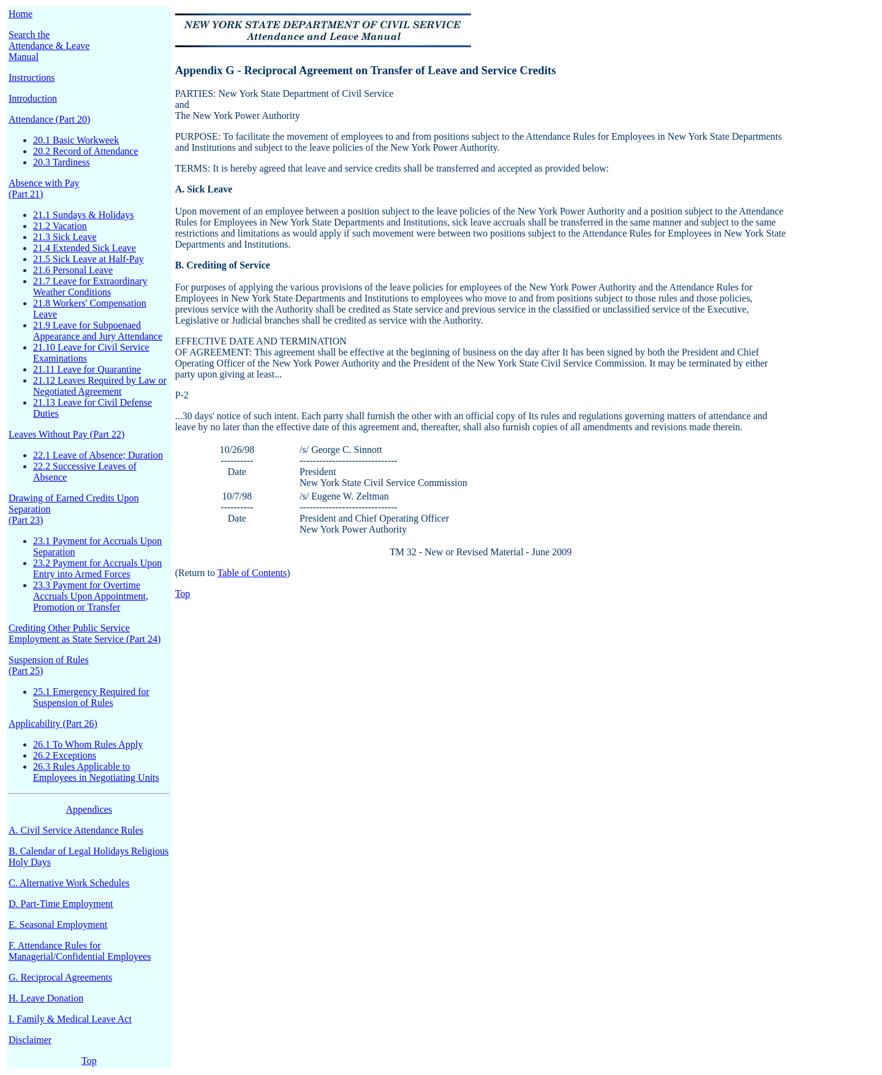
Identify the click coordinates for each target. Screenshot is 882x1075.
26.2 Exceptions (64, 755)
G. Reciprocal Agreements (60, 977)
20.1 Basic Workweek (76, 140)
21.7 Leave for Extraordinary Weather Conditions (90, 286)
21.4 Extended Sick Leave (84, 248)
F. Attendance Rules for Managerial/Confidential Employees (80, 951)
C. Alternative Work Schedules (69, 883)
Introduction (33, 98)
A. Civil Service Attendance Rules (76, 830)
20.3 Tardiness (61, 162)
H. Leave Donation (46, 998)
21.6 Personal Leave (73, 270)
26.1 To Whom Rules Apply (88, 744)
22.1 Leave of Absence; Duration (98, 455)
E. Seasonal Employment (58, 924)
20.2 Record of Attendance (85, 151)
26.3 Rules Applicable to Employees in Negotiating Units (96, 772)
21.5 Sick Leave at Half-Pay (88, 259)
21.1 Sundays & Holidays (83, 215)
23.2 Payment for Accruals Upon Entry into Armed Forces (97, 568)
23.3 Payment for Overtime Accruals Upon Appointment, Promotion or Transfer (90, 596)
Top (89, 1060)
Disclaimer (30, 1040)
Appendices (89, 809)
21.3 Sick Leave (65, 237)
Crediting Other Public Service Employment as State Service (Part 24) (84, 633)
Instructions (32, 77)
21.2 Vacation (60, 226)
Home (20, 14)
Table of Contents (252, 573)
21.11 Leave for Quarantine (87, 369)
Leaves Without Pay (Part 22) (66, 434)
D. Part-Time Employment (61, 903)
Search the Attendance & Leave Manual (49, 45)
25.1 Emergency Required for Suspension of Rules (91, 697)
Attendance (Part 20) (49, 119)
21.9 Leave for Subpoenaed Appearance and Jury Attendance (97, 330)
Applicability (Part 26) (53, 723)
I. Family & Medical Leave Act (70, 1019)
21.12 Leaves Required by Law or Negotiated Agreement (100, 386)
